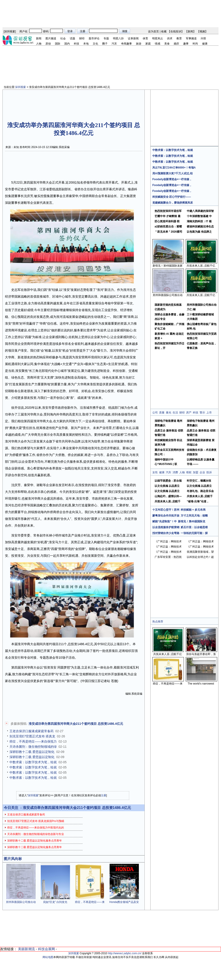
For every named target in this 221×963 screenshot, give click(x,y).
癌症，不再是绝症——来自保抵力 (33, 741)
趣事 (186, 43)
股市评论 (94, 38)
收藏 (164, 31)
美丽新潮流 (26, 949)
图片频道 (50, 38)
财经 (82, 38)
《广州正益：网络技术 (168, 541)
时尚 (195, 43)
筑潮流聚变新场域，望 (200, 551)
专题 (106, 38)
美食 (167, 43)
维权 (189, 472)
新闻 (190, 31)
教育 (179, 38)
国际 (57, 43)
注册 (103, 795)
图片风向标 (13, 859)
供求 (169, 38)
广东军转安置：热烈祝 (168, 557)
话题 (72, 38)
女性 (155, 472)
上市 (209, 412)
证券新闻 (133, 38)
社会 (63, 38)
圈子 (105, 43)
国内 (67, 43)
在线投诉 (175, 31)
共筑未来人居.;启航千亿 (201, 265)
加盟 (195, 472)
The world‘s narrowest (201, 683)
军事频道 (191, 38)
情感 (157, 43)
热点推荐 (157, 621)
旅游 (138, 43)
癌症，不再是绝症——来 (90, 902)
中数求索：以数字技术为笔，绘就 (33, 762)
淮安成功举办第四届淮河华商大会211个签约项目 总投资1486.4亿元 (76, 723)
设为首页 (153, 31)
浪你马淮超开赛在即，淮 (201, 654)
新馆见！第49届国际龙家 (168, 265)
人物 (38, 43)
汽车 (114, 43)
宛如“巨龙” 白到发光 (55, 902)
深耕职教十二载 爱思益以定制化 (31, 752)
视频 (202, 31)
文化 (95, 43)
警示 (202, 412)
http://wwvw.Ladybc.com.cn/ (124, 953)
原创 (48, 43)
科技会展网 (46, 949)
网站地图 (48, 957)
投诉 (209, 472)
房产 (189, 412)
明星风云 (157, 38)
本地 (86, 43)
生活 (175, 412)
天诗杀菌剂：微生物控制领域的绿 (33, 746)
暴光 (168, 412)
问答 (203, 38)
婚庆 (176, 43)
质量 (162, 412)
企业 (202, 472)
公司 (155, 412)
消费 (175, 472)
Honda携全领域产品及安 (124, 902)
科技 (76, 43)
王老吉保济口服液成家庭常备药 (31, 731)
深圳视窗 (9, 31)
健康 (204, 43)
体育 (145, 38)
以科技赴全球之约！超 (200, 557)
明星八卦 (118, 38)
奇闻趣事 (126, 43)
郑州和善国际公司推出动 (21, 902)
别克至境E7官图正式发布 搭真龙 (32, 736)
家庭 (148, 43)
